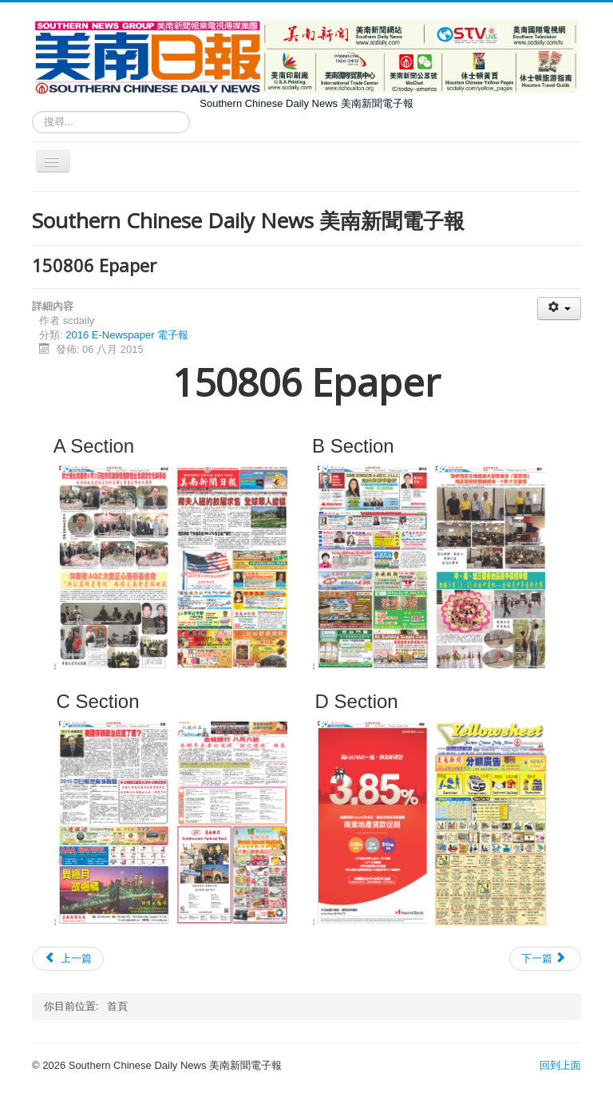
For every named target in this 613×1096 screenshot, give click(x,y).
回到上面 (560, 1065)
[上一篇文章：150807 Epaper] (68, 959)
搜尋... (32, 111)
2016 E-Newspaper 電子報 (126, 335)
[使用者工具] (559, 308)
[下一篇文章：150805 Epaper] (545, 959)
